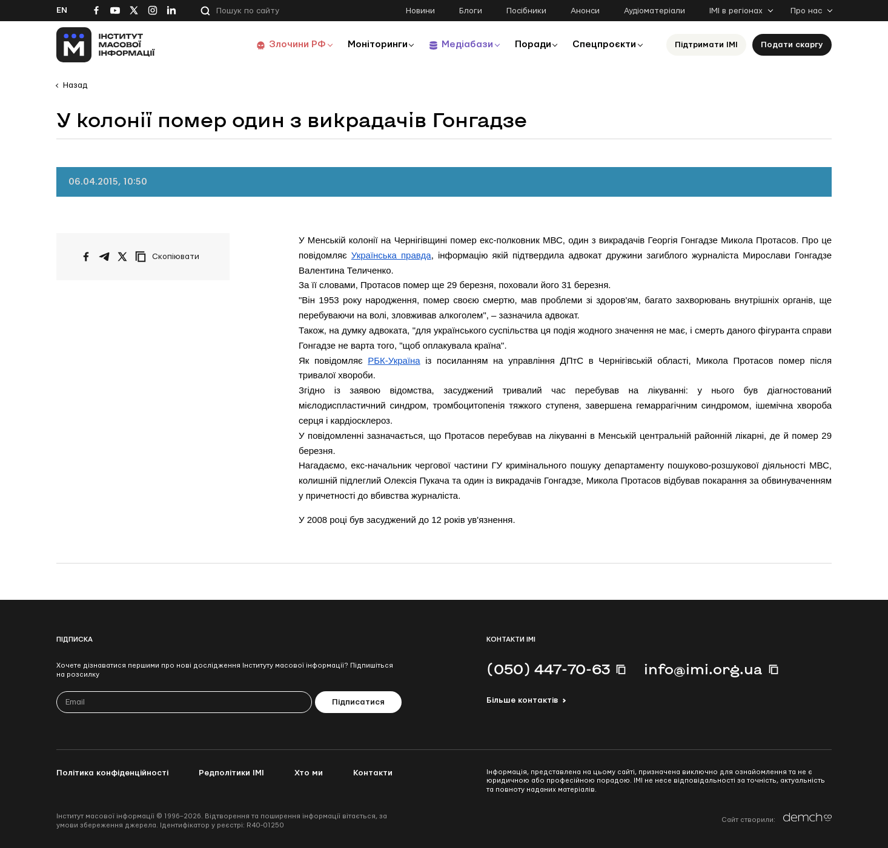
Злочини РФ (289, 44)
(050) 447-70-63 (548, 669)
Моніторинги (371, 44)
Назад (75, 85)
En (61, 10)
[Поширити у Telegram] (104, 256)
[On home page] (105, 44)
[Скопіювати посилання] (170, 256)
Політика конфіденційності (112, 773)
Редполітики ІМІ (231, 773)
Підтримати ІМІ (706, 45)
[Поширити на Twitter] (122, 256)
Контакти (373, 773)
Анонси (585, 11)
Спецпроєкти (603, 44)
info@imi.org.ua (703, 669)
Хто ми (308, 773)
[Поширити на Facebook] (86, 256)
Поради (529, 44)
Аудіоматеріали (654, 11)
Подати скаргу (792, 45)
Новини (420, 11)
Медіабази (462, 44)
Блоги (470, 11)
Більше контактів (522, 700)
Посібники (526, 11)
